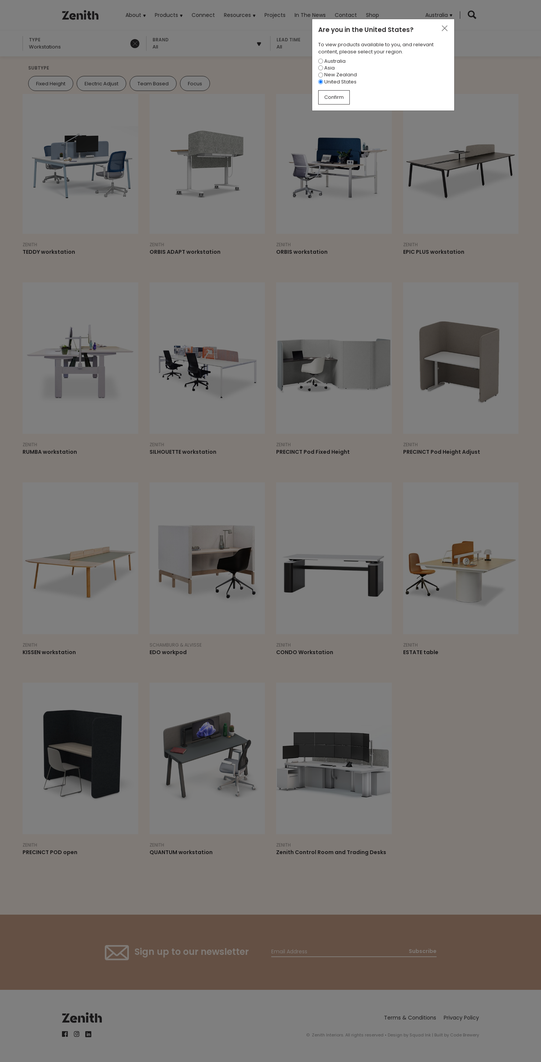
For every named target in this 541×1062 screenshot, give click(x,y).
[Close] (444, 28)
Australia (332, 61)
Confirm (334, 97)
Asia (326, 67)
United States (337, 81)
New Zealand (337, 74)
